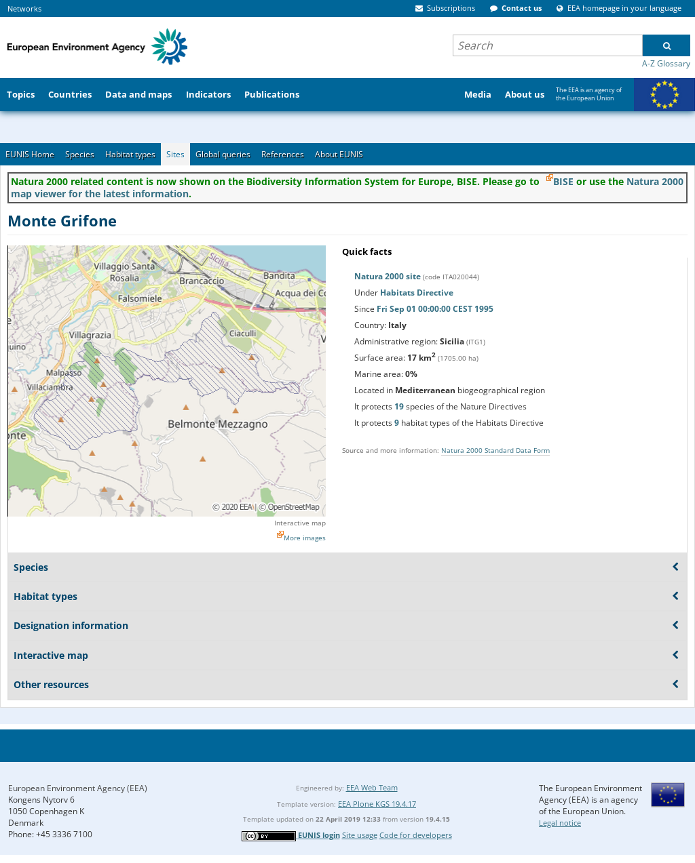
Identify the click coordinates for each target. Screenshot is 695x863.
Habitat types (130, 154)
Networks (24, 8)
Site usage (359, 835)
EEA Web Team (372, 787)
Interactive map (300, 522)
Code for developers (415, 835)
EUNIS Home (29, 154)
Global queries (222, 154)
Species (79, 154)
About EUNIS (339, 154)
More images (305, 537)
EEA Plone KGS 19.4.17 (377, 804)
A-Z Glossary (666, 63)
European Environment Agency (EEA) (77, 788)
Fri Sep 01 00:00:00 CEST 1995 (435, 309)
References (282, 154)
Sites (175, 154)
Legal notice (560, 823)
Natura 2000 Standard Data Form (495, 450)
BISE (563, 181)
